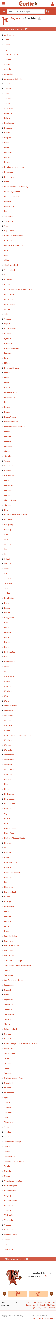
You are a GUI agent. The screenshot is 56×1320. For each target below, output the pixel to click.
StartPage (51, 1305)
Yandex (52, 1307)
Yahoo (45, 1307)
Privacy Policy (50, 1318)
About (29, 1318)
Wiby (39, 1307)
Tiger (33, 1307)
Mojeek (35, 1305)
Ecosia (28, 1305)
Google (43, 1305)
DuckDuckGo (49, 1302)
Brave (40, 1302)
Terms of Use (38, 1318)
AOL (29, 1302)
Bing (34, 1302)
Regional (16, 18)
